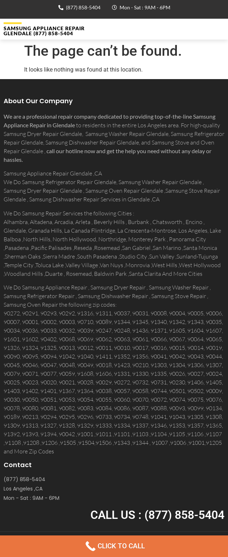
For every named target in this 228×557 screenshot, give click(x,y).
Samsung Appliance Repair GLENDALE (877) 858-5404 (44, 30)
